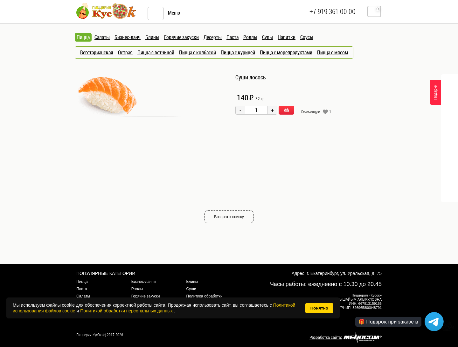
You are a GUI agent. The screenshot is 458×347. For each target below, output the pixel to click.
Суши (191, 289)
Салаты (102, 37)
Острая (125, 52)
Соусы (306, 37)
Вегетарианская (96, 52)
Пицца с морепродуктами (286, 52)
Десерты (213, 37)
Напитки (286, 37)
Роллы (250, 37)
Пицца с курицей (238, 52)
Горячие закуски (181, 37)
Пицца (82, 281)
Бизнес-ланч (127, 37)
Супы (267, 37)
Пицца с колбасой (197, 52)
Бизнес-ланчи (143, 281)
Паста (232, 37)
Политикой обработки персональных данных (127, 310)
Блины (152, 37)
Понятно (319, 308)
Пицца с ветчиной (155, 52)
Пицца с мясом (332, 52)
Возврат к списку (229, 217)
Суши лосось (250, 77)
